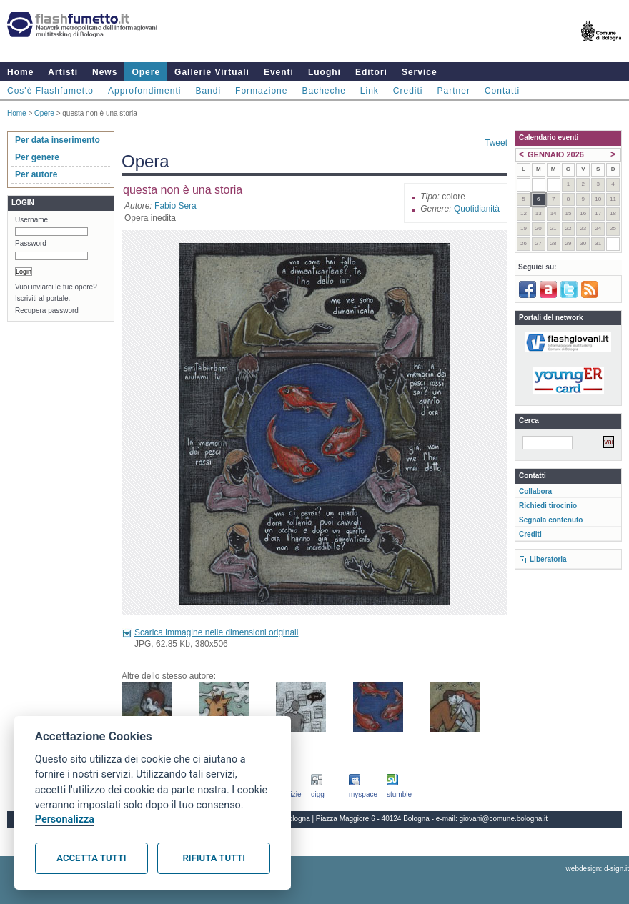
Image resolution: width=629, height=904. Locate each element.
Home (20, 72)
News (104, 72)
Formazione (261, 91)
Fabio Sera (175, 206)
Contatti (502, 91)
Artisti (63, 72)
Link (369, 91)
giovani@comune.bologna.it (504, 819)
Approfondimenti (144, 91)
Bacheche (323, 91)
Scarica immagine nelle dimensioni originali (216, 632)
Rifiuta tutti (214, 858)
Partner (453, 91)
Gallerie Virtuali (211, 72)
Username (31, 220)
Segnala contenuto (551, 520)
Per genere (37, 157)
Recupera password (47, 310)
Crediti (408, 91)
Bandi (208, 91)
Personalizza (64, 819)
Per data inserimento (57, 140)
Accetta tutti (91, 858)
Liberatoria (548, 559)
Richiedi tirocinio (548, 506)
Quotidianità (477, 209)
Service (419, 72)
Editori (371, 72)
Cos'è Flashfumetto (50, 91)
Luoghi (324, 72)
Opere (146, 72)
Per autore (36, 174)
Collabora (535, 491)
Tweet (496, 143)
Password (30, 243)
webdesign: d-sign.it (597, 869)
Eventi (279, 72)
